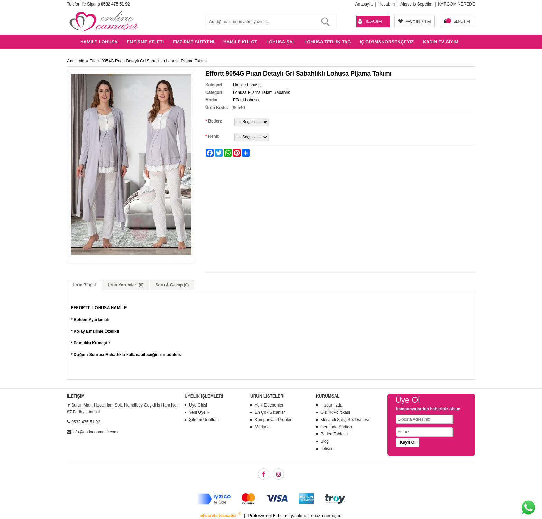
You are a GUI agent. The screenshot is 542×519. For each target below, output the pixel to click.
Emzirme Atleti (145, 42)
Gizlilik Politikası (335, 412)
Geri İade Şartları (336, 426)
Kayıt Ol (407, 442)
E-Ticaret (282, 515)
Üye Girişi (198, 405)
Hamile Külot (240, 42)
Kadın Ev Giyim (440, 42)
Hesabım (386, 4)
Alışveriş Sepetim (416, 4)
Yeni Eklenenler (269, 405)
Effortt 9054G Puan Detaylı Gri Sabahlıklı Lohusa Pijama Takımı (148, 61)
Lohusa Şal (280, 42)
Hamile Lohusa (99, 42)
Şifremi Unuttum (204, 419)
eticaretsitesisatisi (218, 515)
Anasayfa (364, 4)
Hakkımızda (331, 405)
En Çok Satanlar (270, 412)
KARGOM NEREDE (456, 4)
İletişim (326, 448)
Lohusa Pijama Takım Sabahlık (261, 92)
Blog (324, 441)
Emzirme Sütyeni (193, 42)
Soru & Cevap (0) (172, 285)
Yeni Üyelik (199, 412)
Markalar (263, 426)
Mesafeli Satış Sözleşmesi (344, 419)
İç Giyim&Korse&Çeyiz (387, 42)
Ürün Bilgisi (84, 285)
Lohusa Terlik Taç (327, 42)
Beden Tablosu (334, 434)
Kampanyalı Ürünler (273, 419)
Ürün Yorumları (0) (125, 285)
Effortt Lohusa (246, 100)
